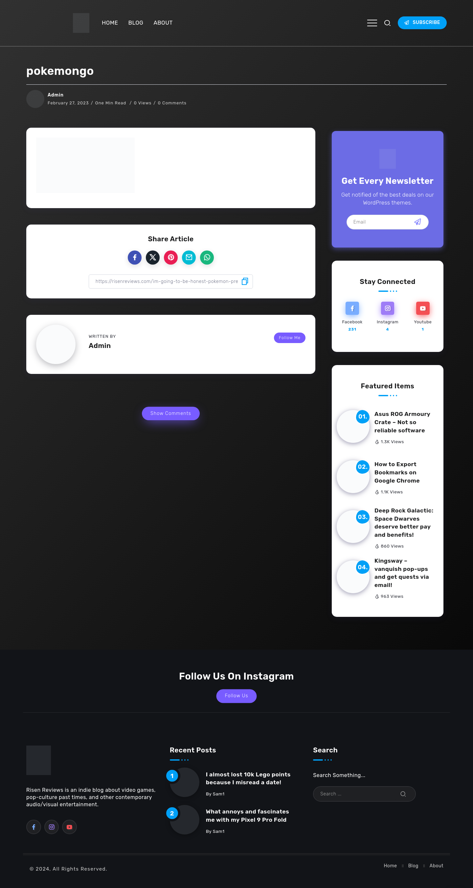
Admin (56, 95)
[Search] (364, 794)
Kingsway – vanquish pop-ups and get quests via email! (401, 572)
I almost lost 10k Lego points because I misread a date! (248, 778)
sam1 (219, 793)
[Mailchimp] (418, 222)
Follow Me (290, 337)
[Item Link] (353, 426)
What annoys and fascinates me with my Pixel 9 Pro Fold (247, 815)
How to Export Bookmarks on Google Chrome (397, 472)
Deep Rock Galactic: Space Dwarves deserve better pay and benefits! (404, 522)
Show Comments (170, 413)
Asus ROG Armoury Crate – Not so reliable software (402, 422)
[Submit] (403, 794)
